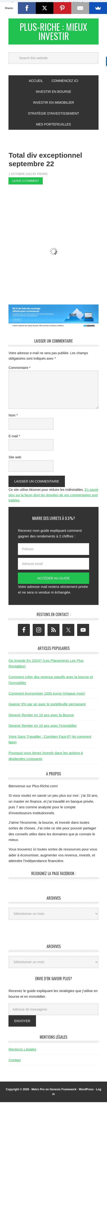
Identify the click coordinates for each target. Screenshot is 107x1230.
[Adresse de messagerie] (53, 1014)
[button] (53, 7)
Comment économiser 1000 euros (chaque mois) (46, 698)
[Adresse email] (53, 568)
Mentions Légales (22, 1053)
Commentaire (19, 372)
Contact (14, 1064)
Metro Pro (38, 1094)
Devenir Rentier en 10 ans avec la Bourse (41, 719)
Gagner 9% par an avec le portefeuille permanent (47, 709)
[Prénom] (53, 553)
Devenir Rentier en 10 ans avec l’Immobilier (42, 730)
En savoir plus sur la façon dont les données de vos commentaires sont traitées (53, 499)
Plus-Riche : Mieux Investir (54, 33)
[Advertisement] (57, 201)
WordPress (86, 1094)
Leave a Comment (25, 185)
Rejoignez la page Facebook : (53, 878)
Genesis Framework (63, 1094)
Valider (73, 9)
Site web (14, 461)
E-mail (14, 441)
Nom (13, 419)
